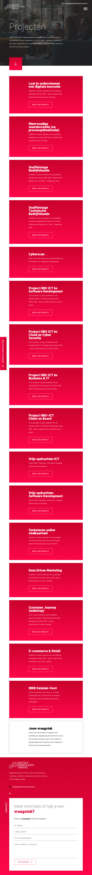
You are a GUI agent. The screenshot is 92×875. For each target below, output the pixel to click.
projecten (26, 819)
